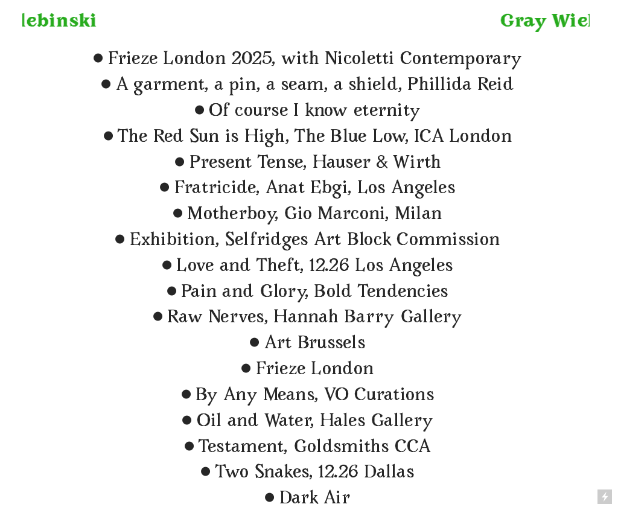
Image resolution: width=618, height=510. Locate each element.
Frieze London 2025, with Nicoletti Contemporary (305, 60)
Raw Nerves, (208, 318)
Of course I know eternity (314, 112)
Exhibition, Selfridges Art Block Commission (305, 241)
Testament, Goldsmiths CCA (305, 448)
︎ (106, 86)
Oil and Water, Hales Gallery (315, 422)
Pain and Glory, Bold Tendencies (305, 293)
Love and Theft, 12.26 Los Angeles (305, 267)
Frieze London (315, 370)
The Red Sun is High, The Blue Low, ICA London (315, 138)
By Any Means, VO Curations (305, 396)
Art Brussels (305, 344)
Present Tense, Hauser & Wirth (316, 164)
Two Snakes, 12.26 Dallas (314, 473)
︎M (185, 215)
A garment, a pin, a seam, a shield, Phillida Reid (315, 86)
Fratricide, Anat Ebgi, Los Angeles (304, 189)
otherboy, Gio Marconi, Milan (322, 215)
